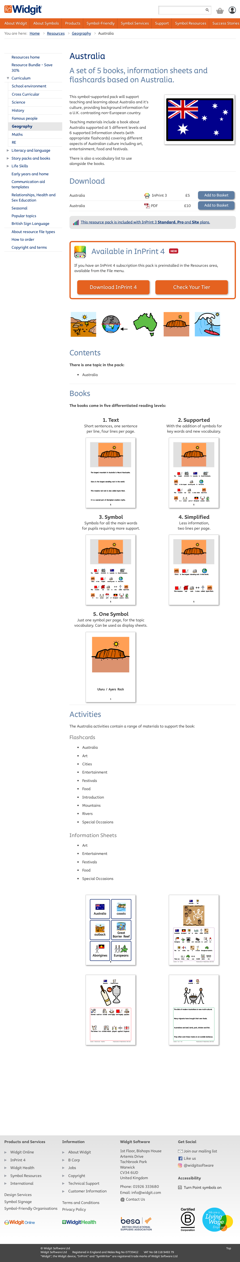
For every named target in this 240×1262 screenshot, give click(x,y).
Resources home (26, 57)
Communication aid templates (28, 184)
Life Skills (20, 166)
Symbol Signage (18, 1201)
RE (14, 142)
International (21, 1183)
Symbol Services (135, 23)
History (18, 110)
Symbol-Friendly (101, 23)
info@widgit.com (146, 1192)
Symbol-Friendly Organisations (30, 1208)
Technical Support (83, 1183)
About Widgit (15, 23)
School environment (29, 86)
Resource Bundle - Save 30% (32, 67)
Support (162, 23)
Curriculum (21, 78)
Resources (56, 33)
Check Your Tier (191, 287)
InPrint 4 (18, 1160)
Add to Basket (216, 195)
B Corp (74, 1160)
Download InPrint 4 (113, 287)
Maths (17, 134)
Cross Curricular (25, 94)
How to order (23, 239)
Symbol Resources (190, 23)
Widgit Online (22, 1152)
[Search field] (184, 10)
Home (35, 33)
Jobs (72, 1167)
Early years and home (30, 174)
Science (18, 102)
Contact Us (132, 1199)
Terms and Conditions (80, 1202)
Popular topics (24, 216)
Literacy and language (31, 150)
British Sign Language (30, 223)
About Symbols (46, 23)
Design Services (18, 1194)
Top (228, 1248)
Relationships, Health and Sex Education (33, 197)
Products (72, 23)
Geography (81, 33)
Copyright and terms (29, 247)
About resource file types (33, 231)
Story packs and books (31, 158)
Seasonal (19, 208)
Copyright (76, 1175)
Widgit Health (22, 1167)
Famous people (25, 118)
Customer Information (87, 1191)
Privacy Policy (74, 1209)
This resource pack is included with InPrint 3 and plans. (145, 222)
